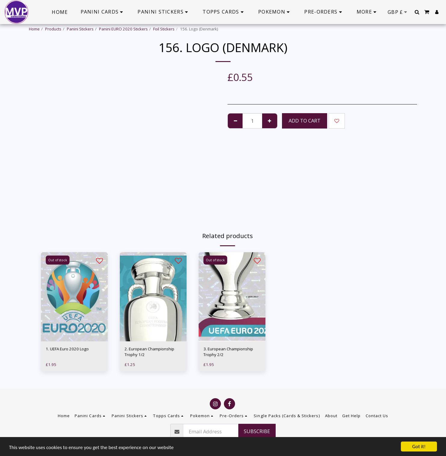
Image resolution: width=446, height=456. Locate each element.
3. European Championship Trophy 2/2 (228, 352)
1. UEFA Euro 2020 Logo (67, 349)
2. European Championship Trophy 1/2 (149, 352)
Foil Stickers (164, 29)
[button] (416, 12)
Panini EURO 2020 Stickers (123, 29)
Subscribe (257, 431)
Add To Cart (305, 120)
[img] (74, 296)
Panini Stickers (80, 29)
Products (53, 29)
